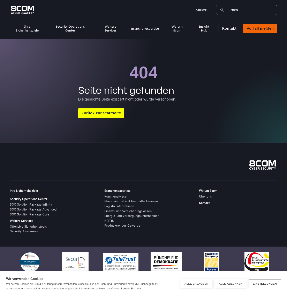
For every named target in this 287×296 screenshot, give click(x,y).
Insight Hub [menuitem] (204, 28)
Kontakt (229, 28)
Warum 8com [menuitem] (177, 28)
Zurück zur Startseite (101, 113)
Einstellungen (265, 283)
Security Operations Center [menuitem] (70, 28)
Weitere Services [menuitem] (110, 28)
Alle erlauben (196, 283)
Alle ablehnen (230, 283)
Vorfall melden (260, 28)
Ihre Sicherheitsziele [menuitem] (27, 28)
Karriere (201, 10)
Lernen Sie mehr (131, 288)
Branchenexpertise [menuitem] (145, 28)
